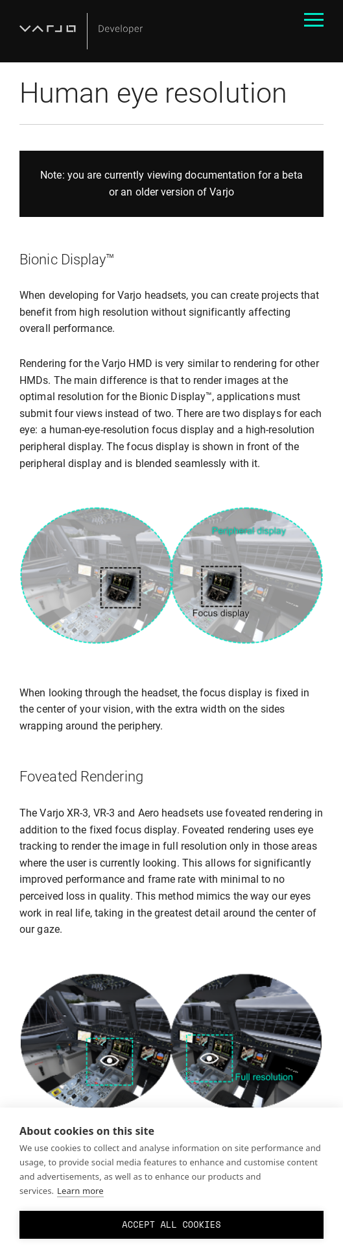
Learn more (80, 1191)
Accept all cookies (171, 1224)
